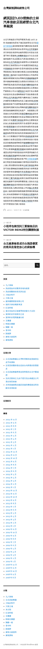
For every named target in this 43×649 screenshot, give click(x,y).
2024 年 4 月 (11, 477)
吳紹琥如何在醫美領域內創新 (17, 288)
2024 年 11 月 (11, 455)
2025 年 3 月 (11, 442)
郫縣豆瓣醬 (10, 324)
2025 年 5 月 (11, 436)
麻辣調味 (9, 340)
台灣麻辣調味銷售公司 (16, 8)
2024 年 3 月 (11, 481)
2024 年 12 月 (11, 452)
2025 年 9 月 (11, 423)
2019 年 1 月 (11, 561)
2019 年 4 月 (11, 552)
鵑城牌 (8, 333)
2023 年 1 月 (11, 526)
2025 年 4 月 (11, 439)
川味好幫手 (10, 295)
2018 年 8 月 (11, 577)
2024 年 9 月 (11, 461)
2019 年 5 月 (11, 548)
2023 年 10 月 (11, 497)
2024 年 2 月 (11, 484)
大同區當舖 (31, 159)
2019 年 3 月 (11, 555)
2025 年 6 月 (11, 432)
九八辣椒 (9, 285)
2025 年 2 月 (11, 445)
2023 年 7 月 (11, 506)
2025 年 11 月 (11, 419)
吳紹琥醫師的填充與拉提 (16, 291)
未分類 (8, 609)
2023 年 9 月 (11, 500)
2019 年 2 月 (11, 558)
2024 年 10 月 (11, 458)
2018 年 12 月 (11, 565)
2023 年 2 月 (11, 523)
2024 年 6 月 (11, 471)
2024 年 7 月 (11, 468)
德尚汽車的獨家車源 (14, 304)
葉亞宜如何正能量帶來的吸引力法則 (20, 311)
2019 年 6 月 (11, 545)
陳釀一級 (9, 327)
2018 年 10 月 (11, 571)
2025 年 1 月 (11, 448)
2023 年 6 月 (11, 510)
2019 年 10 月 (11, 532)
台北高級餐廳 (11, 600)
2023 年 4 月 (11, 516)
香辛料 (8, 330)
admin (9, 210)
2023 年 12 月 (11, 490)
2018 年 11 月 (11, 568)
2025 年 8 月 (11, 426)
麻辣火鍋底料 (11, 337)
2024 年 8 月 (11, 465)
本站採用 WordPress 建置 (29, 645)
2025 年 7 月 (11, 429)
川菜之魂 (9, 298)
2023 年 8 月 (11, 503)
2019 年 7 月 (11, 542)
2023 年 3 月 (11, 519)
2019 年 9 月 (11, 535)
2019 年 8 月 (11, 539)
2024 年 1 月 (11, 487)
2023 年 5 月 (11, 513)
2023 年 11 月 (11, 494)
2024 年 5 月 (11, 474)
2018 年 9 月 (11, 574)
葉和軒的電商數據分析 (15, 317)
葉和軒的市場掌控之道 (15, 314)
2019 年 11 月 (11, 529)
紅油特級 (26, 210)
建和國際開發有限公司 (15, 301)
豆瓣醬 (8, 320)
